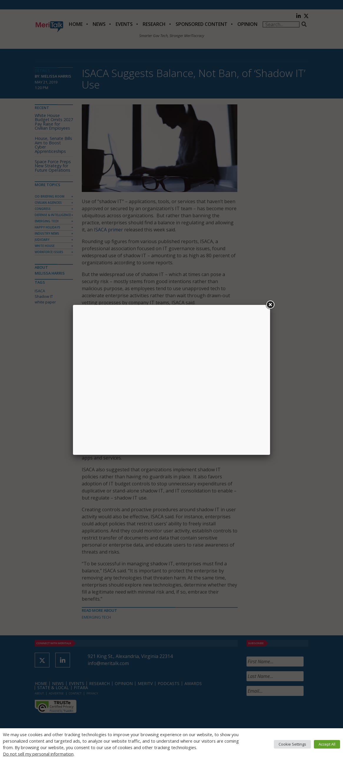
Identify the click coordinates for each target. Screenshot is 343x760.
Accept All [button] (327, 744)
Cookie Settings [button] (292, 744)
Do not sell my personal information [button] (38, 754)
